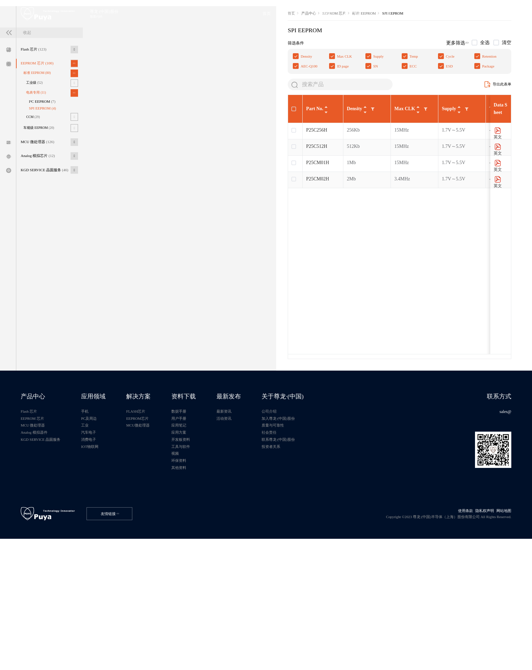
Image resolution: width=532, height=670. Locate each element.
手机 (101, 512)
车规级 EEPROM (45, 203)
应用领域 (111, 494)
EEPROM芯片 (164, 521)
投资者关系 (322, 557)
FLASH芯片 (162, 512)
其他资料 (213, 583)
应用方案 (213, 539)
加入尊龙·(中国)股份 (330, 521)
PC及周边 (106, 521)
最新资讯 (267, 512)
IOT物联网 (107, 557)
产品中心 (138, 91)
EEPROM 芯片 (44, 125)
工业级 (41, 148)
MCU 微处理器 (44, 219)
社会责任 (320, 539)
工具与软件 (215, 557)
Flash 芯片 (40, 108)
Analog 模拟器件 (41, 539)
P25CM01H (143, 253)
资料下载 (218, 494)
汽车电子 (106, 539)
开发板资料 (215, 548)
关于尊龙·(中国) (335, 494)
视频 (208, 566)
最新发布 (272, 494)
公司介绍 (320, 512)
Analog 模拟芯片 (45, 236)
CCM (40, 190)
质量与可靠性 (324, 530)
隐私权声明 (475, 635)
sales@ (500, 512)
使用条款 (453, 635)
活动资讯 (267, 521)
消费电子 (106, 548)
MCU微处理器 (165, 530)
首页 (118, 91)
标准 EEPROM (44, 137)
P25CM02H (143, 269)
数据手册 (213, 512)
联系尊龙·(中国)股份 (330, 548)
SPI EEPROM (51, 179)
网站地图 (498, 635)
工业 (101, 530)
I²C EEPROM (50, 170)
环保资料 (213, 574)
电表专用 (43, 160)
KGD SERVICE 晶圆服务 (53, 253)
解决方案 (165, 494)
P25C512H (142, 236)
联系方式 (493, 494)
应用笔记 (213, 530)
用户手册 (213, 521)
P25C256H (142, 220)
